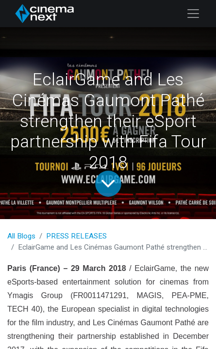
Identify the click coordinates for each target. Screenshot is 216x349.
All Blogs (21, 236)
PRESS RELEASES (76, 236)
